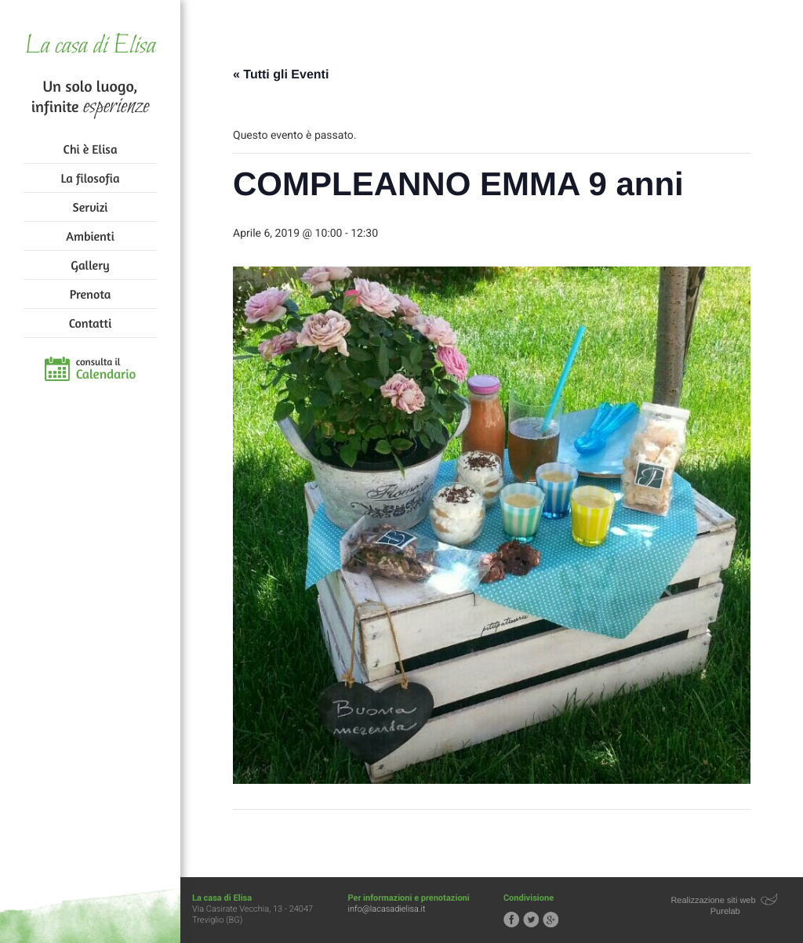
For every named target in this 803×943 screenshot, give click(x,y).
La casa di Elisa (89, 46)
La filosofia (90, 178)
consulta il (106, 369)
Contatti (90, 323)
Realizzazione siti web (712, 900)
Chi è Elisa (91, 149)
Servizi (90, 207)
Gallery (90, 265)
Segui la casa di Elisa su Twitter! (531, 919)
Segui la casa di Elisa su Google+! (550, 919)
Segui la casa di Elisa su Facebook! (511, 919)
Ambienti (90, 236)
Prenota (90, 294)
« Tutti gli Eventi (281, 75)
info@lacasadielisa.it (387, 909)
